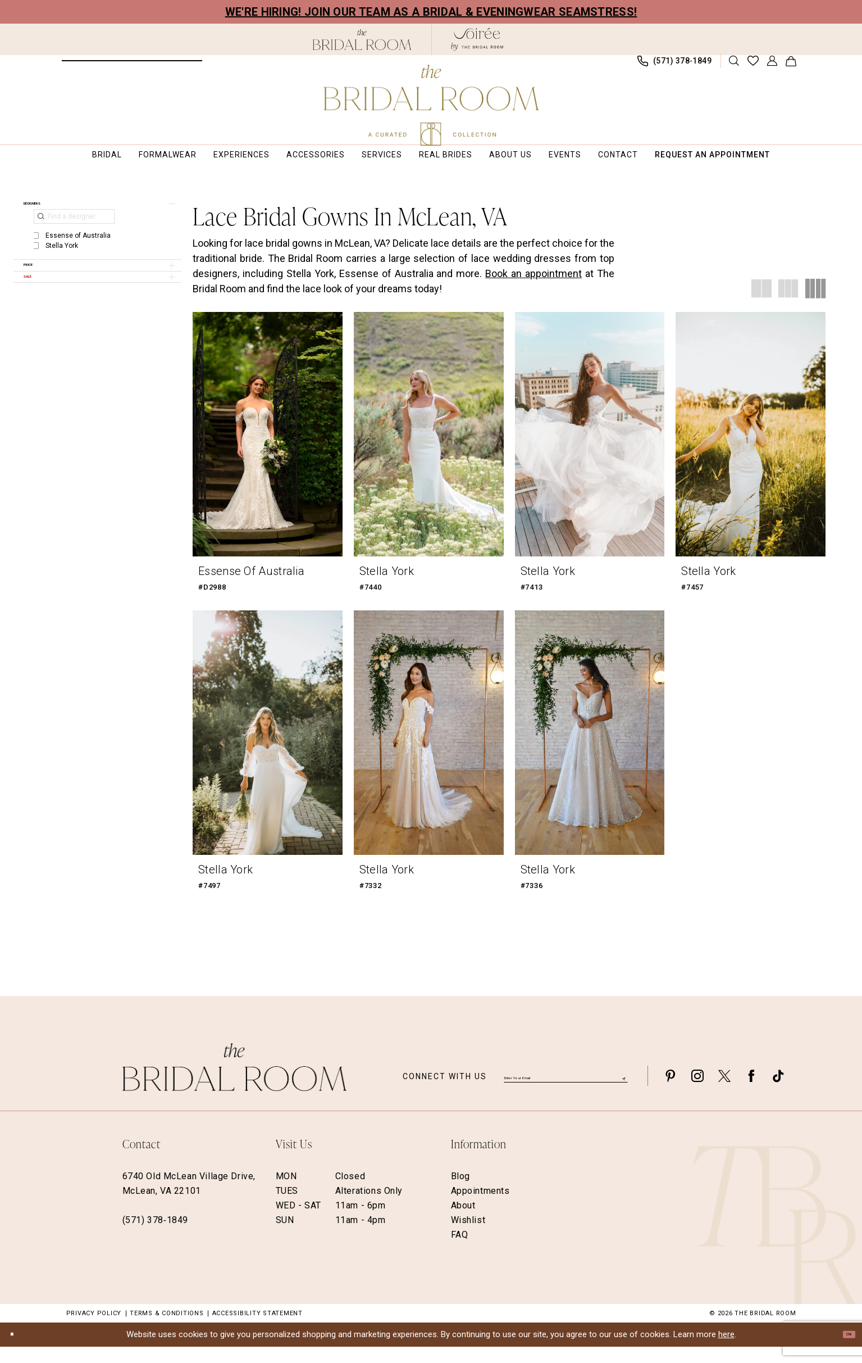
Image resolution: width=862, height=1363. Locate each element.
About (463, 1221)
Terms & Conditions (167, 1329)
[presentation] (268, 445)
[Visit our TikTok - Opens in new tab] (778, 1092)
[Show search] (733, 66)
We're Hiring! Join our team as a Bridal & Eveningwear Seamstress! (431, 12)
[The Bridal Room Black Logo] (362, 39)
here (726, 1351)
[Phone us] (674, 66)
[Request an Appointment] (132, 66)
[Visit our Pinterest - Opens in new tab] (670, 1092)
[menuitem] (132, 66)
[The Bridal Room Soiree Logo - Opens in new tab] (477, 39)
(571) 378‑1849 (155, 1236)
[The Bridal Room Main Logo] (431, 105)
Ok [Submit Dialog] (844, 1351)
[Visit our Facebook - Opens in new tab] (751, 1092)
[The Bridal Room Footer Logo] (234, 1083)
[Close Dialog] (17, 1351)
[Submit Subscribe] (622, 1092)
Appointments (480, 1207)
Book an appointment (533, 285)
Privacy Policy (94, 1329)
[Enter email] (566, 1091)
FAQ (459, 1251)
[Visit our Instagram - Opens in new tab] (697, 1092)
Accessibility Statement (257, 1329)
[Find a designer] (74, 238)
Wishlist (468, 1236)
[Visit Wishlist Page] (753, 66)
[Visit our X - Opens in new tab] (724, 1092)
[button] (772, 66)
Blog (460, 1192)
